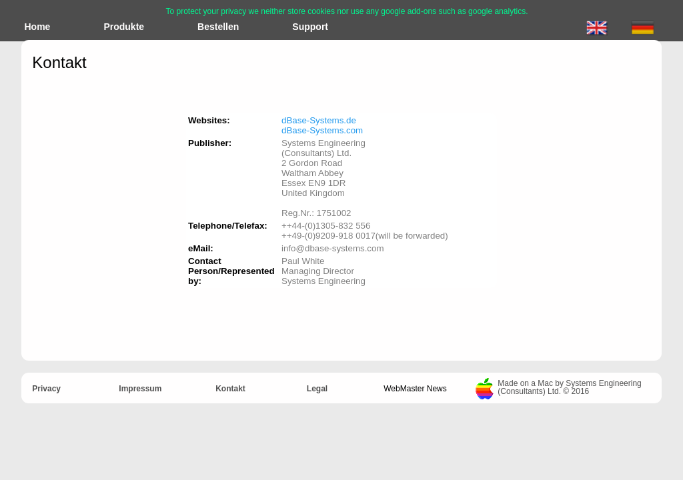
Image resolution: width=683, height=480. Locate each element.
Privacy (46, 388)
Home (38, 26)
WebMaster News (415, 388)
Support (310, 26)
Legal (317, 388)
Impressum (140, 388)
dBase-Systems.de (318, 120)
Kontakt (230, 388)
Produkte (123, 26)
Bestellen (218, 26)
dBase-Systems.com (322, 130)
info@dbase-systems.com (332, 248)
